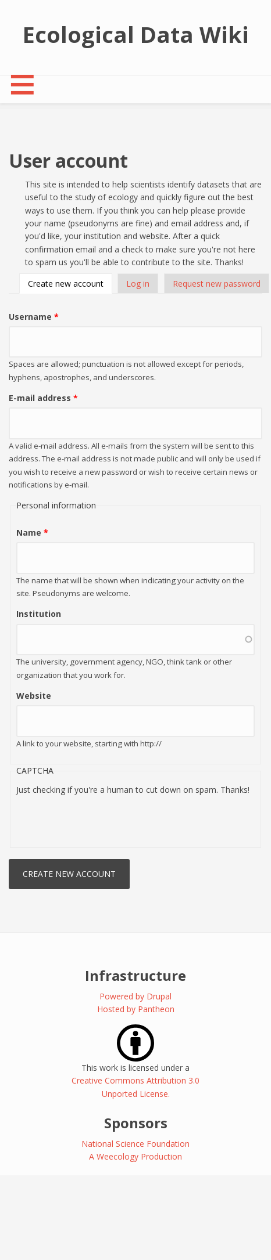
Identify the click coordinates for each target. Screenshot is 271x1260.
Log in (137, 283)
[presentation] (104, 819)
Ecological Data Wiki (136, 34)
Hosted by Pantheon (135, 1009)
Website (33, 695)
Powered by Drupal (135, 996)
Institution (38, 613)
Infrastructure (135, 975)
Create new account (70, 283)
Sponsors (135, 1122)
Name (32, 532)
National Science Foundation (135, 1143)
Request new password (217, 283)
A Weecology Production (135, 1156)
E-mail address (43, 397)
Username (34, 316)
